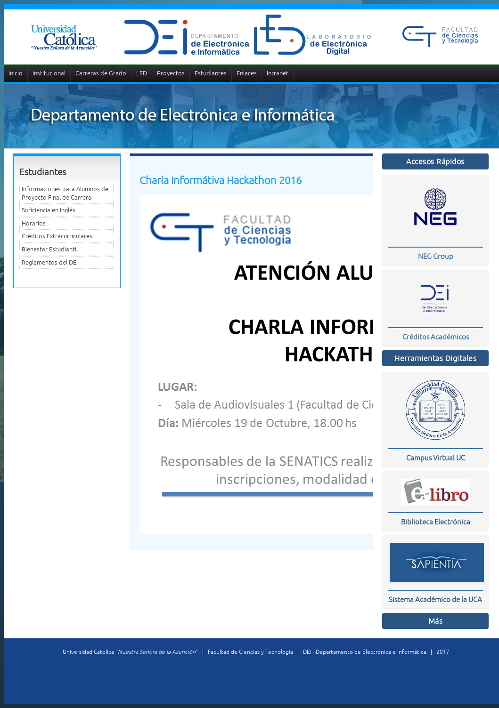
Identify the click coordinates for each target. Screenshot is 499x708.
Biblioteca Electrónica (435, 522)
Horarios (34, 223)
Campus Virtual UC (435, 458)
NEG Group (435, 256)
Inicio (15, 73)
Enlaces (247, 73)
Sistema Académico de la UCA (435, 599)
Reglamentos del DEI (50, 262)
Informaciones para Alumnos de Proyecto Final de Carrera (65, 193)
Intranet (277, 73)
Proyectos (171, 73)
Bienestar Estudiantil (50, 249)
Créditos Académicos (435, 337)
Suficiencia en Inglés (48, 210)
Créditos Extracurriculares (57, 236)
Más (435, 621)
